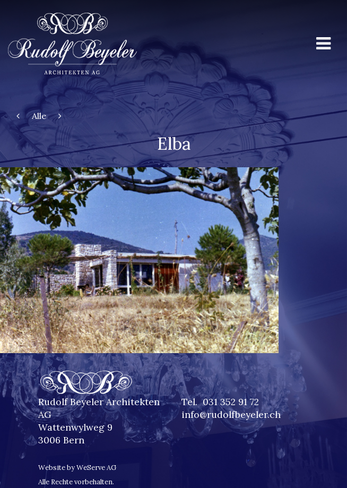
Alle (39, 115)
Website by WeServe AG (77, 467)
